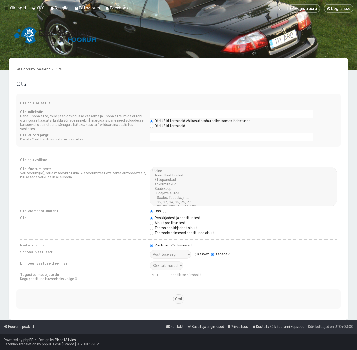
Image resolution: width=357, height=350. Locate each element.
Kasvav (201, 254)
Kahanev (220, 254)
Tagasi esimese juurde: (40, 275)
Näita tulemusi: (33, 245)
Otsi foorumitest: (35, 169)
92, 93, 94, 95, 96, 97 (243, 202)
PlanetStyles (65, 340)
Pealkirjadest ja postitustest (175, 218)
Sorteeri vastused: (36, 252)
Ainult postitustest (168, 223)
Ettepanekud (243, 180)
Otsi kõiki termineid (167, 126)
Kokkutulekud (243, 184)
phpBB (28, 340)
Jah (155, 211)
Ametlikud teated (243, 175)
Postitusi (159, 245)
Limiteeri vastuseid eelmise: (44, 263)
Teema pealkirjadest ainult (173, 228)
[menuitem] (38, 8)
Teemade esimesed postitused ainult (182, 233)
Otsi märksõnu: (33, 112)
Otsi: (24, 218)
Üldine (243, 171)
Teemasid (181, 245)
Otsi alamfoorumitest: (39, 211)
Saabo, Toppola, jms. (243, 198)
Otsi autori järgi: (34, 135)
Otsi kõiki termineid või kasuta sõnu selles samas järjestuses (200, 121)
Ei (166, 211)
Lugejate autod (243, 193)
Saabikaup (243, 189)
